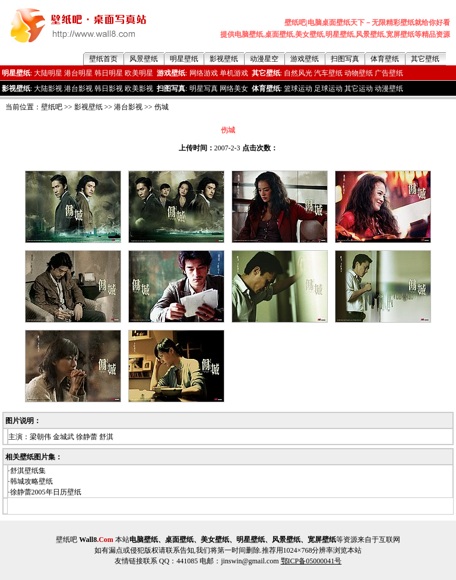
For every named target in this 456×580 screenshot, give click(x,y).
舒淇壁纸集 (28, 470)
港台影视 (78, 88)
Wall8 (96, 539)
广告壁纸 (389, 73)
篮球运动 (298, 88)
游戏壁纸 (304, 59)
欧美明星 (139, 73)
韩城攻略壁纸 (31, 481)
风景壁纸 (143, 59)
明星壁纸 (184, 59)
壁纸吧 (51, 107)
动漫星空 (264, 59)
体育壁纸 (384, 59)
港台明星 (78, 73)
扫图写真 (345, 59)
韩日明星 (108, 73)
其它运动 (358, 88)
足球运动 (328, 88)
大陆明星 (48, 73)
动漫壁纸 (389, 88)
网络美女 (234, 88)
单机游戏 (234, 73)
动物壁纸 (358, 73)
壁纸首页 (103, 59)
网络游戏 (203, 73)
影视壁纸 (224, 59)
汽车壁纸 (328, 73)
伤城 (161, 107)
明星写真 (203, 88)
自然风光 (298, 73)
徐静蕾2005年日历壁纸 (45, 492)
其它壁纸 (425, 59)
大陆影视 (48, 88)
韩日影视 (108, 88)
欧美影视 (139, 88)
